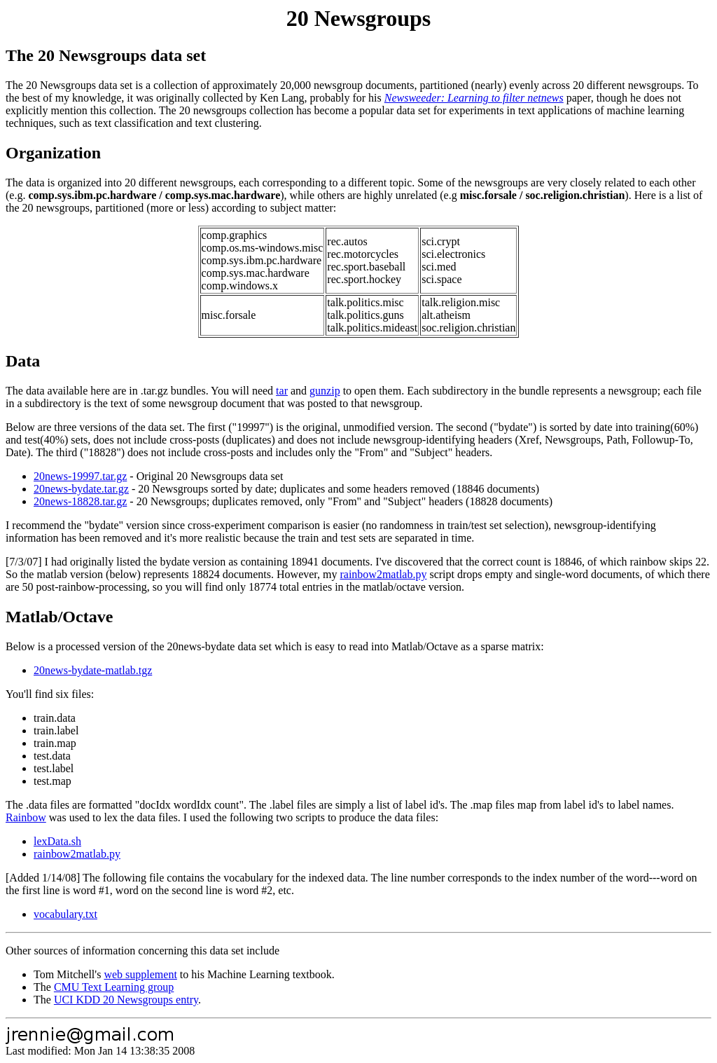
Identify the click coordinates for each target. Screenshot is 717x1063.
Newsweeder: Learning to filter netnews (474, 98)
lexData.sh (57, 841)
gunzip (324, 391)
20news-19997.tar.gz (80, 476)
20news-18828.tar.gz (80, 501)
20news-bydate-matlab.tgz (93, 670)
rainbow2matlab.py (383, 574)
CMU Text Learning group (114, 987)
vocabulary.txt (65, 914)
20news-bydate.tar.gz (81, 489)
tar (282, 391)
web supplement (140, 974)
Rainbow (26, 817)
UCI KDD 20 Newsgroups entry (126, 1000)
